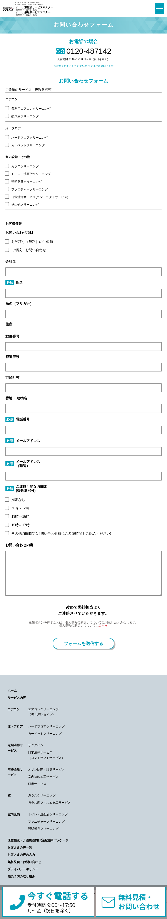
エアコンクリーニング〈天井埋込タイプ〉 (43, 711)
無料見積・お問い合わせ (24, 862)
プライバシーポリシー (23, 869)
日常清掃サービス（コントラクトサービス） (46, 755)
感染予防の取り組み (21, 876)
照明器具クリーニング (43, 828)
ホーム (12, 690)
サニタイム (35, 745)
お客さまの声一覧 (20, 847)
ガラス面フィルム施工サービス (49, 802)
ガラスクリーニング (41, 795)
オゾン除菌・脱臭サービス (46, 769)
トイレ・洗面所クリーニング (48, 814)
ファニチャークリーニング (46, 821)
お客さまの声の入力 (21, 854)
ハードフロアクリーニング (46, 726)
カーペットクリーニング (45, 733)
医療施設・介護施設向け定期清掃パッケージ (38, 840)
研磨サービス (37, 784)
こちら (103, 625)
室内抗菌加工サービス (43, 776)
